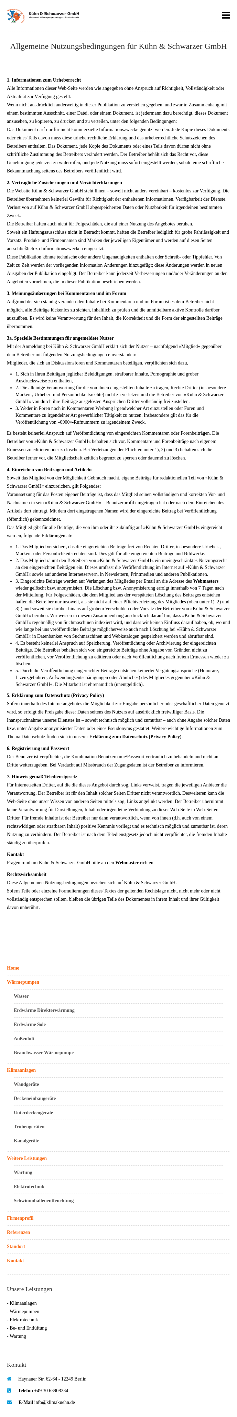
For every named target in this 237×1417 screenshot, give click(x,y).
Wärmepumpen (23, 982)
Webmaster (127, 862)
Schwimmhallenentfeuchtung (44, 1200)
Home (13, 968)
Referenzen (18, 1232)
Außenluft (24, 1038)
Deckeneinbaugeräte (35, 1098)
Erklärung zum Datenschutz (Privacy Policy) (135, 736)
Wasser (21, 996)
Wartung (23, 1172)
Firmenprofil (20, 1218)
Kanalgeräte (26, 1140)
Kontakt (15, 1260)
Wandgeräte (26, 1084)
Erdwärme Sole (30, 1024)
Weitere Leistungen (27, 1158)
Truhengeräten (29, 1126)
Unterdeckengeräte (33, 1112)
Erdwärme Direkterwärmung (44, 1010)
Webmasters (205, 581)
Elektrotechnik (29, 1186)
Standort (16, 1246)
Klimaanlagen (21, 1070)
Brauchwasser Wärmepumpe (44, 1052)
